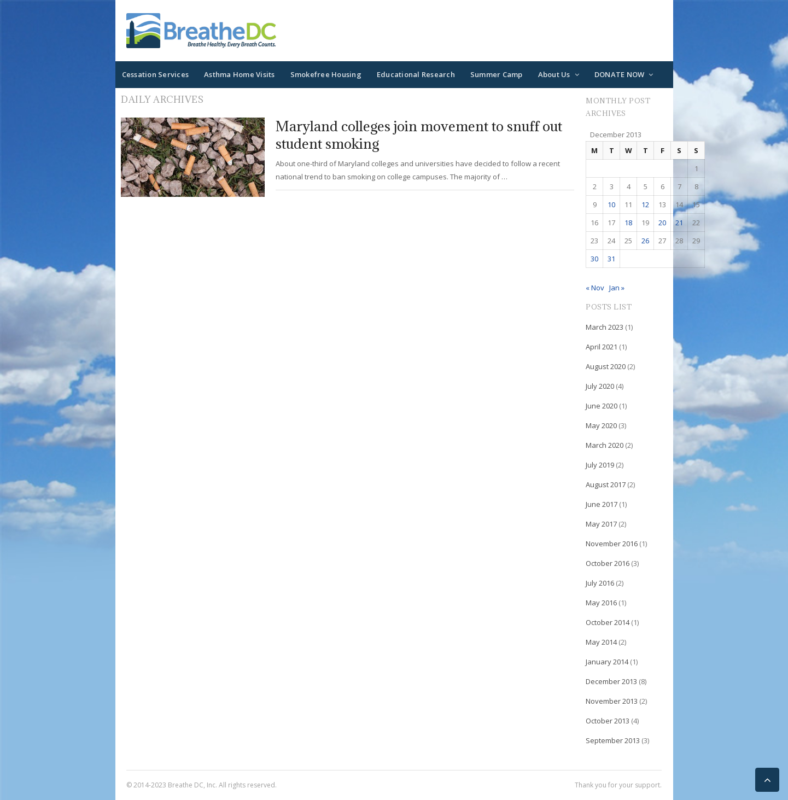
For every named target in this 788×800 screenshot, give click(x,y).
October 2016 (607, 563)
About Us (554, 74)
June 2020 (601, 406)
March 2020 (604, 445)
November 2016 (612, 543)
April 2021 (601, 347)
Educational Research (416, 74)
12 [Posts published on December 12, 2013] (645, 204)
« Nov (595, 288)
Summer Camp (496, 74)
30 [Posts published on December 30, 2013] (594, 259)
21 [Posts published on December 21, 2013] (679, 222)
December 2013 (611, 681)
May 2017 (601, 524)
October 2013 (607, 721)
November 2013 (612, 701)
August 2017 (606, 484)
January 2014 (607, 662)
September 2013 (613, 740)
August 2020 (606, 366)
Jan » (616, 288)
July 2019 (600, 465)
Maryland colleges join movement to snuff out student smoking (419, 135)
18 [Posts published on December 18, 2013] (628, 222)
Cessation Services (155, 74)
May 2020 (601, 425)
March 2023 (604, 327)
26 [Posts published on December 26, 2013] (645, 241)
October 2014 (607, 622)
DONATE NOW (619, 74)
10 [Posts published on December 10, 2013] (611, 204)
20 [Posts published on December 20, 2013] (662, 222)
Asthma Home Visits (239, 74)
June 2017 (601, 504)
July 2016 (600, 583)
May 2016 (601, 603)
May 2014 (601, 642)
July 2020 (600, 386)
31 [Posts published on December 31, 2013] (611, 259)
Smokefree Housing (325, 74)
